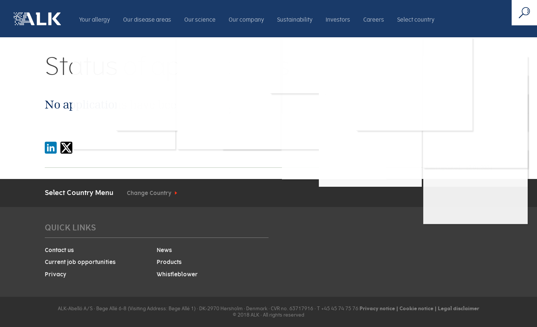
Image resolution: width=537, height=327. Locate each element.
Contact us (59, 250)
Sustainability (295, 19)
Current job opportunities (80, 262)
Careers (373, 19)
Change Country (149, 193)
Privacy (55, 274)
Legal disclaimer (458, 308)
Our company (246, 19)
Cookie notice (415, 308)
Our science (200, 19)
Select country (415, 19)
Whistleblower (177, 274)
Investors (338, 19)
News (164, 250)
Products (169, 262)
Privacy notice (377, 308)
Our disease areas (147, 19)
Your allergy (94, 19)
